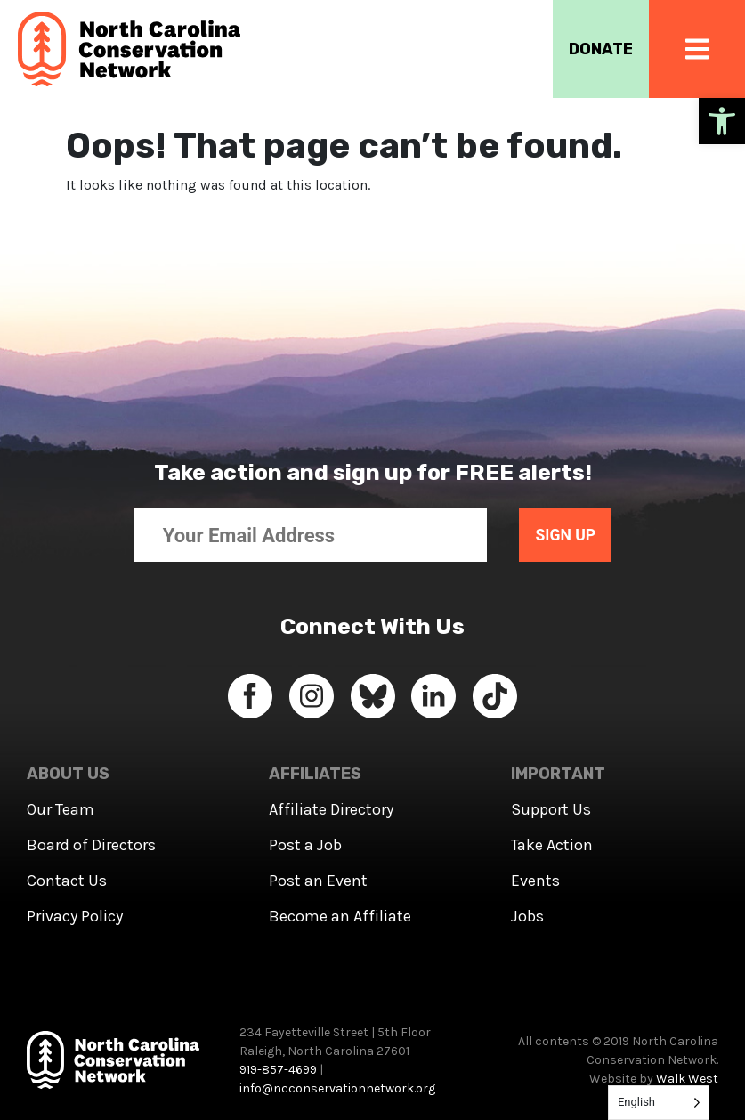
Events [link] (535, 880)
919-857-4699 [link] (278, 1069)
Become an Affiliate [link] (340, 916)
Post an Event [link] (318, 880)
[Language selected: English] (658, 1102)
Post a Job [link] (305, 845)
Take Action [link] (552, 845)
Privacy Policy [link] (75, 916)
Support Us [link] (551, 809)
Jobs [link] (527, 916)
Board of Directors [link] (91, 845)
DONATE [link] (598, 49)
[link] (722, 121)
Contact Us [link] (67, 880)
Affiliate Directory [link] (331, 809)
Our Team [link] (60, 809)
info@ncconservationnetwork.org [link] (337, 1088)
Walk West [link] (687, 1078)
